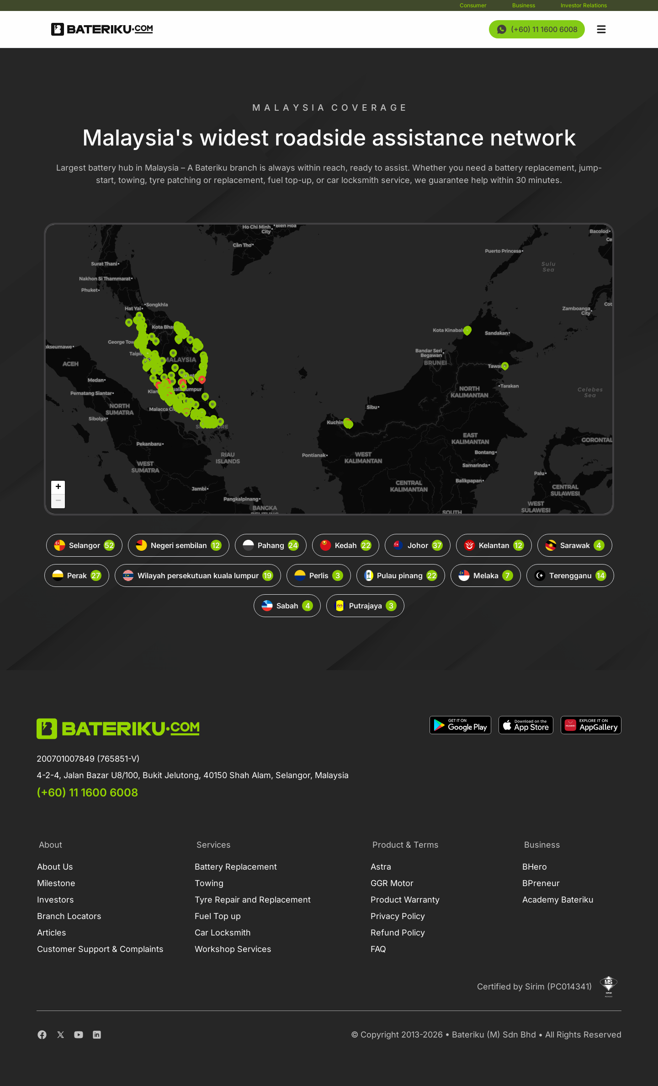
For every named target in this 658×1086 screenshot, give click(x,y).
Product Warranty (405, 899)
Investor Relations (584, 5)
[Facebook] (42, 1034)
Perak (76, 575)
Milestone (56, 883)
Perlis (318, 575)
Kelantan (494, 545)
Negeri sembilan (179, 545)
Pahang (271, 545)
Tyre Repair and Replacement (253, 899)
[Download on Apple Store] (526, 758)
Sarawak (575, 545)
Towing (209, 883)
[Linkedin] (96, 1034)
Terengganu (570, 575)
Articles (51, 932)
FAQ (378, 949)
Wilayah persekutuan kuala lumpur (197, 575)
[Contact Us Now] (537, 29)
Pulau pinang (400, 575)
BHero (534, 866)
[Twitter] (60, 1034)
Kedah (345, 545)
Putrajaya (365, 605)
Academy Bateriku (558, 899)
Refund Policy (398, 932)
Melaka (485, 575)
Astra (381, 866)
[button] (172, 381)
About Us (55, 866)
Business (523, 5)
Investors (55, 899)
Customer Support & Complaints (100, 949)
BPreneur (541, 883)
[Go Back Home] (102, 29)
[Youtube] (78, 1034)
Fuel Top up (218, 916)
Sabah (287, 605)
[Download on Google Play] (460, 758)
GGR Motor (392, 883)
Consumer (473, 5)
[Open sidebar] (601, 29)
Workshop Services (233, 949)
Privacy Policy (398, 916)
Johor (418, 545)
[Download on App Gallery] (591, 758)
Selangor (84, 545)
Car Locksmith (223, 932)
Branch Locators (69, 916)
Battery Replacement (236, 866)
